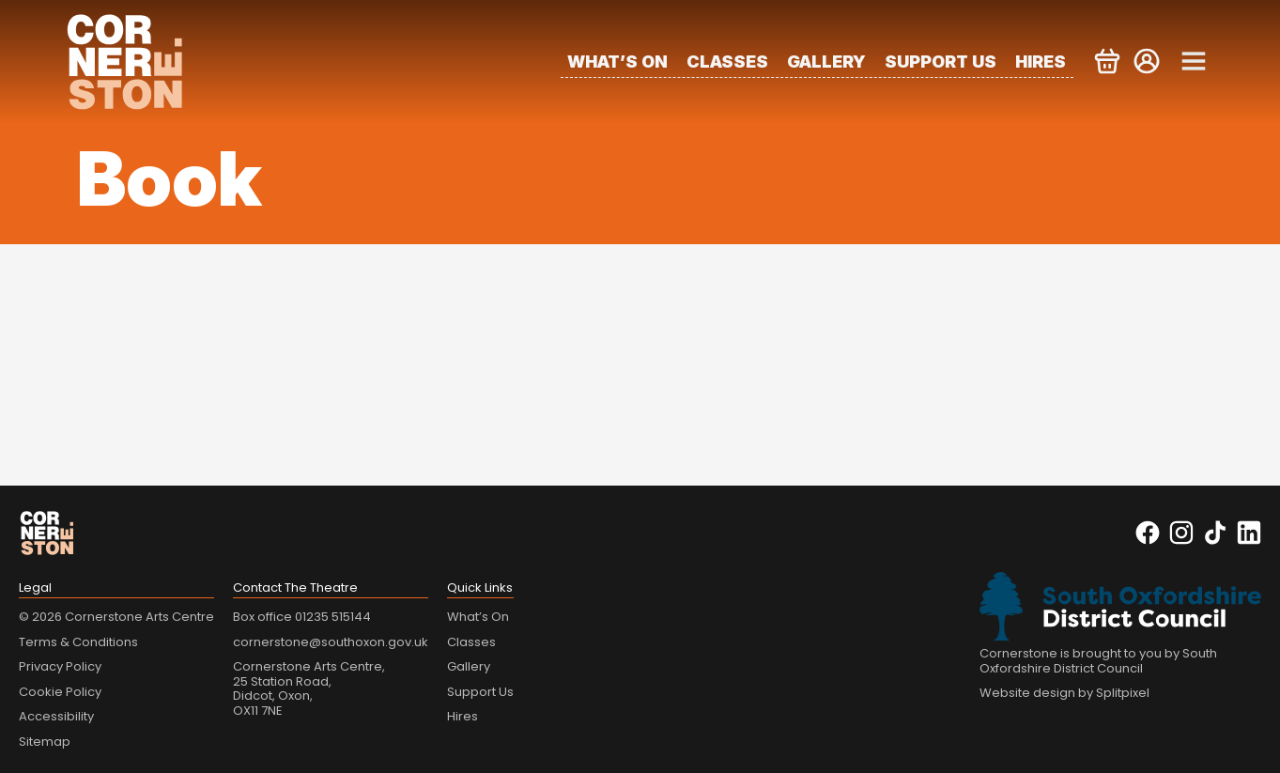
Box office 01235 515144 (302, 617)
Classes (727, 61)
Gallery (826, 61)
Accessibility (56, 716)
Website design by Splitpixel (1064, 693)
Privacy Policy (60, 666)
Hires (1040, 61)
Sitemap (44, 741)
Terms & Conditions (78, 642)
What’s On (617, 61)
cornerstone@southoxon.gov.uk (330, 642)
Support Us (940, 61)
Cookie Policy (60, 692)
